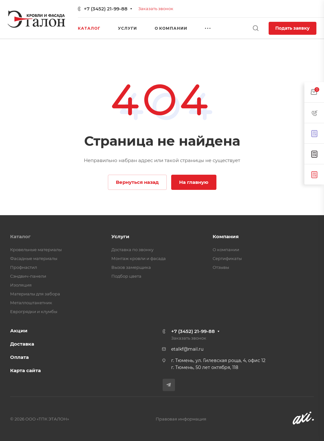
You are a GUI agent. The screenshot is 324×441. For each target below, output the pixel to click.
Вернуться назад (137, 182)
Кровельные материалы (36, 249)
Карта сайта (25, 370)
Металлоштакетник (31, 302)
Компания (226, 236)
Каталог (20, 236)
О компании (226, 249)
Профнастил (23, 267)
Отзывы (221, 267)
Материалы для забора (35, 293)
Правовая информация (181, 418)
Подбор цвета (126, 276)
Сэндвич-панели (28, 276)
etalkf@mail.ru (187, 349)
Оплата (19, 357)
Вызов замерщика (131, 267)
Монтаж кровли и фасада (138, 258)
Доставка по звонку (132, 249)
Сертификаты (227, 258)
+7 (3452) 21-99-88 (106, 9)
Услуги (120, 236)
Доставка (22, 344)
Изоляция (21, 284)
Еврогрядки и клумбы (33, 311)
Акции (19, 331)
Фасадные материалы (33, 258)
